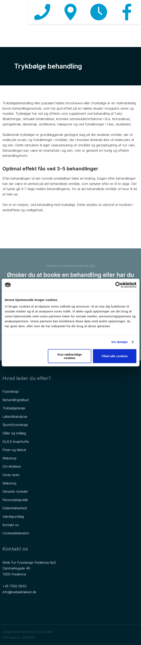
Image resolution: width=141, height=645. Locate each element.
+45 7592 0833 (14, 586)
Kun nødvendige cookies (69, 355)
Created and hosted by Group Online (27, 632)
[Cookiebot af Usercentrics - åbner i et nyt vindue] (118, 285)
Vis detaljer (119, 342)
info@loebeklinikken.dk (19, 592)
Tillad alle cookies (114, 356)
